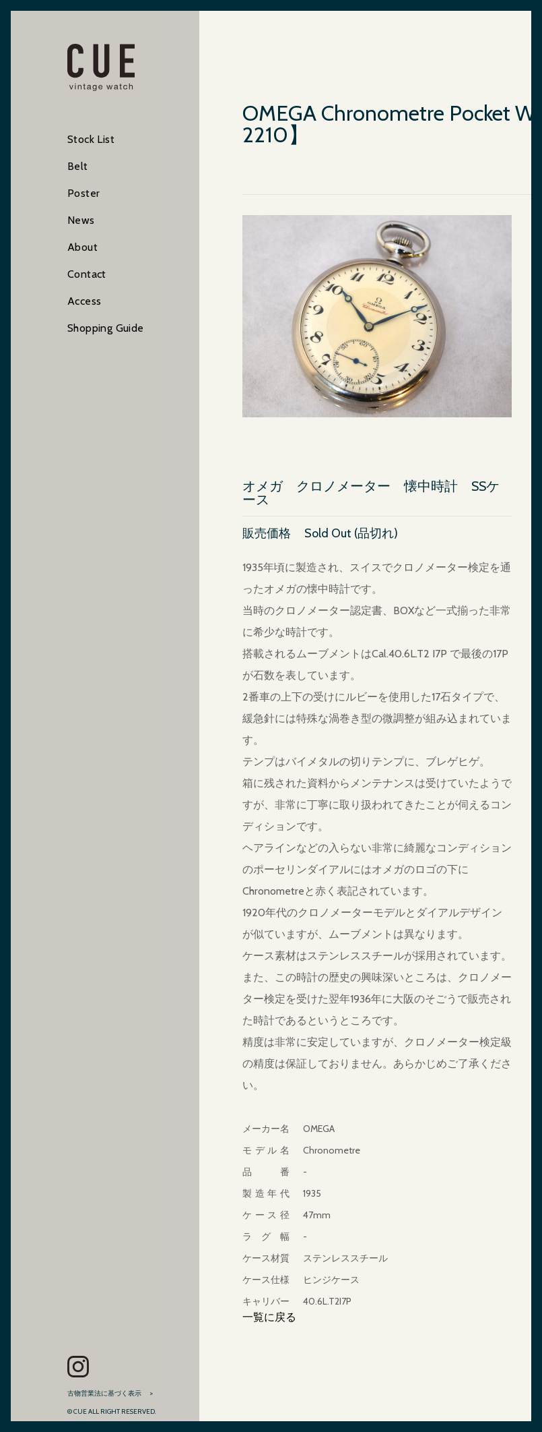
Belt (77, 166)
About (82, 247)
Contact (86, 274)
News (81, 220)
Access (84, 301)
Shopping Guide (105, 328)
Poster (83, 193)
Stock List (90, 139)
